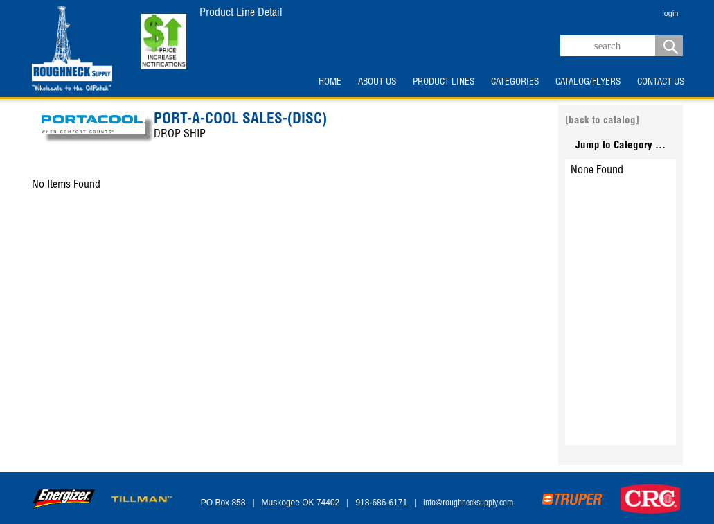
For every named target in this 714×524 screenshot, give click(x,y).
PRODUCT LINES (443, 82)
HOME (330, 82)
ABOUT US (377, 82)
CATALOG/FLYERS (588, 82)
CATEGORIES (515, 82)
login (670, 13)
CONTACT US (660, 82)
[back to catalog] (602, 121)
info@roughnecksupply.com (468, 503)
